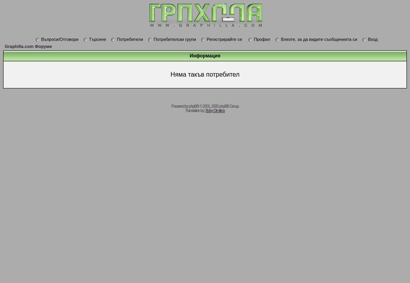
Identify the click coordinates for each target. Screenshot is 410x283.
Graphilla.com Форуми (28, 46)
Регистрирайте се (221, 39)
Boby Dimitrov (215, 110)
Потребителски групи (172, 39)
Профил (259, 39)
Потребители (127, 39)
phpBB (194, 106)
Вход (370, 39)
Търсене (95, 39)
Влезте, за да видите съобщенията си (316, 39)
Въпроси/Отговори (57, 39)
